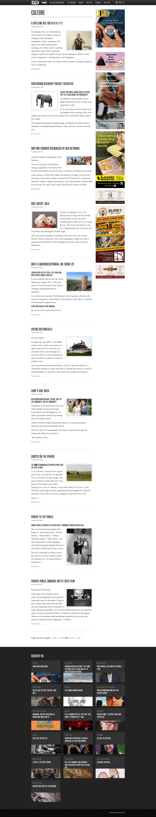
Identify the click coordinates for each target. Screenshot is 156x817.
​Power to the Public (42, 517)
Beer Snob (37, 759)
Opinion (81, 2)
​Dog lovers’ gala (40, 203)
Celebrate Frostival (103, 762)
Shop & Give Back (40, 391)
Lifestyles (89, 2)
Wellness (69, 759)
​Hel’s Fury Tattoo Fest (40, 738)
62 (60, 638)
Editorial (37, 687)
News (35, 663)
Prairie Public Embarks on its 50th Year (53, 581)
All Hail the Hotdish (104, 738)
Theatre (68, 735)
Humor (100, 735)
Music (67, 711)
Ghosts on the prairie (43, 456)
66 (72, 638)
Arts (35, 735)
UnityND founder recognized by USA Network (55, 148)
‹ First (54, 638)
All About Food (39, 711)
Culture (68, 663)
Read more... (36, 69)
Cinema (100, 711)
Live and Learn (103, 759)
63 (63, 638)
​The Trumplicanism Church (74, 690)
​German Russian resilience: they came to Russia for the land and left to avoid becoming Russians (77, 669)
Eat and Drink (71, 2)
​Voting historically (41, 329)
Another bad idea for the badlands (44, 786)
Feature (44, 2)
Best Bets (101, 663)
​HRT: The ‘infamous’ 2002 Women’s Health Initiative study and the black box (77, 765)
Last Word (37, 783)
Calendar (98, 2)
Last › (79, 638)
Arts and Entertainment (57, 2)
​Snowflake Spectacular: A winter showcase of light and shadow (76, 739)
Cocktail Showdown (106, 687)
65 (69, 638)
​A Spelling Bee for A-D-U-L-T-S (47, 23)
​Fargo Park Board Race (40, 666)
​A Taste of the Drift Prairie (42, 762)
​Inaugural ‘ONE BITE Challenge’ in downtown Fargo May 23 (44, 715)
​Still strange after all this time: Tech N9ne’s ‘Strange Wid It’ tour (78, 715)
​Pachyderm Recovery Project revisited (52, 84)
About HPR (107, 2)
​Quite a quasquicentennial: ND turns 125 (52, 264)
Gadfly (68, 687)
